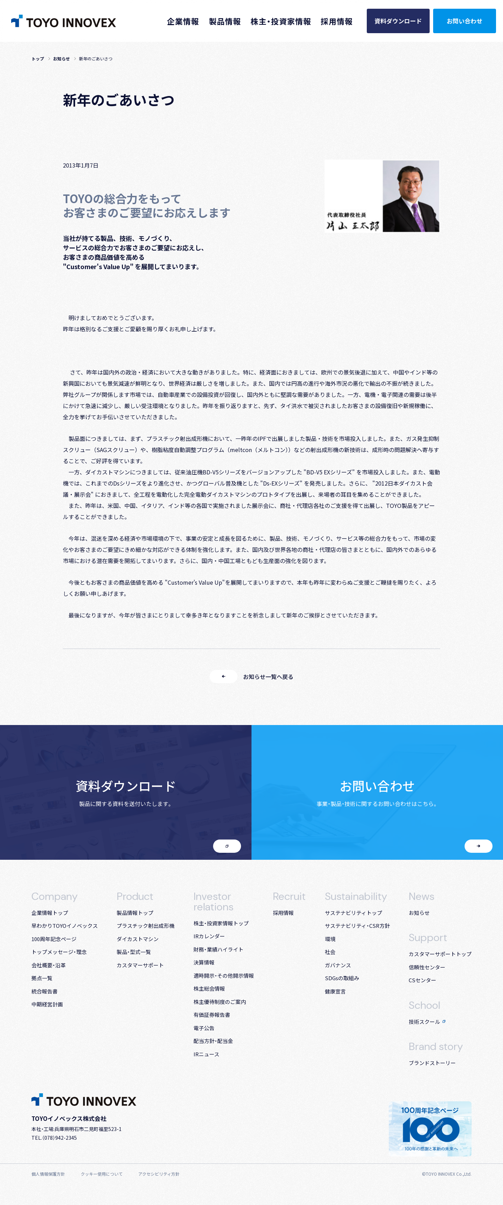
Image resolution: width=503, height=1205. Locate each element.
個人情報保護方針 (48, 1174)
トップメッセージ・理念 (59, 951)
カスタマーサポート (140, 965)
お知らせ (61, 58)
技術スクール (427, 1021)
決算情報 (204, 962)
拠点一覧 (41, 978)
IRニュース (206, 1054)
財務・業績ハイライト (218, 949)
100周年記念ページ (53, 938)
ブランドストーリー (432, 1062)
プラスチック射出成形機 (145, 925)
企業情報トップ (49, 912)
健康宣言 (335, 991)
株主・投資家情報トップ (221, 923)
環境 (330, 938)
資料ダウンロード (398, 20)
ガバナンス (338, 965)
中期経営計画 (47, 1004)
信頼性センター (427, 967)
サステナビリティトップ (353, 912)
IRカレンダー (209, 936)
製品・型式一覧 (134, 951)
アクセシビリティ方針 (159, 1174)
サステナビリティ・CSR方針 (357, 925)
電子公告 (204, 1028)
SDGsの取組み (342, 978)
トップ (37, 58)
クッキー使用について (102, 1174)
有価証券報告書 (212, 1014)
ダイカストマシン (138, 938)
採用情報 (283, 912)
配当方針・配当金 (213, 1040)
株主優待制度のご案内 (220, 1001)
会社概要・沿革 (48, 965)
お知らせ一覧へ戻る (251, 676)
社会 (330, 951)
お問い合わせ (464, 20)
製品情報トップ (135, 912)
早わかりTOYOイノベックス (64, 925)
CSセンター (422, 980)
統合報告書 (44, 991)
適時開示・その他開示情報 (224, 975)
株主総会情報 (209, 988)
